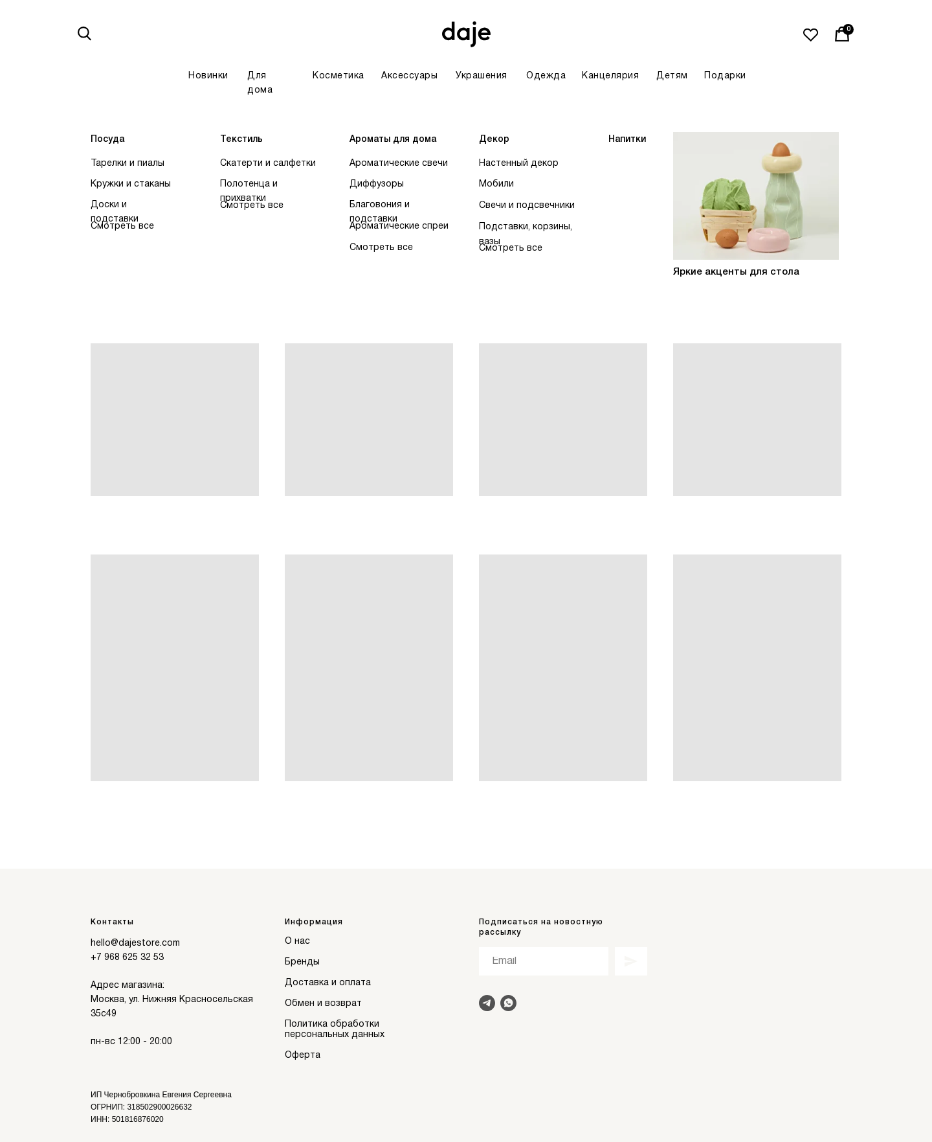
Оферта (302, 1055)
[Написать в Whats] (508, 1003)
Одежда (546, 76)
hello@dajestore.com (135, 943)
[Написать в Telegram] (487, 1003)
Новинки (208, 76)
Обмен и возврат (323, 1003)
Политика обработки (332, 1024)
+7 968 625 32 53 (127, 958)
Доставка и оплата (328, 983)
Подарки (725, 76)
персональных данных (334, 1035)
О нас (297, 941)
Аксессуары (409, 76)
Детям (672, 76)
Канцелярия (610, 76)
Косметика (338, 76)
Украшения (481, 76)
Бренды (302, 962)
